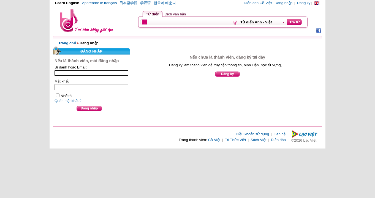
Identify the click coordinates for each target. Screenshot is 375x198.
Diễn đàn (278, 140)
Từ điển (152, 14)
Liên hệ (280, 134)
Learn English (67, 3)
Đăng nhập (283, 3)
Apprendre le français (99, 3)
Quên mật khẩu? (68, 101)
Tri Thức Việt (235, 140)
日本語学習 (128, 3)
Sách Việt (258, 140)
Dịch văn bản (175, 14)
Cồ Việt (214, 140)
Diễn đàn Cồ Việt (258, 3)
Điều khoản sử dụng (252, 134)
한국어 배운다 (165, 3)
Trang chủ (67, 43)
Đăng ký (304, 3)
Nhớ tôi (66, 96)
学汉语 (145, 3)
